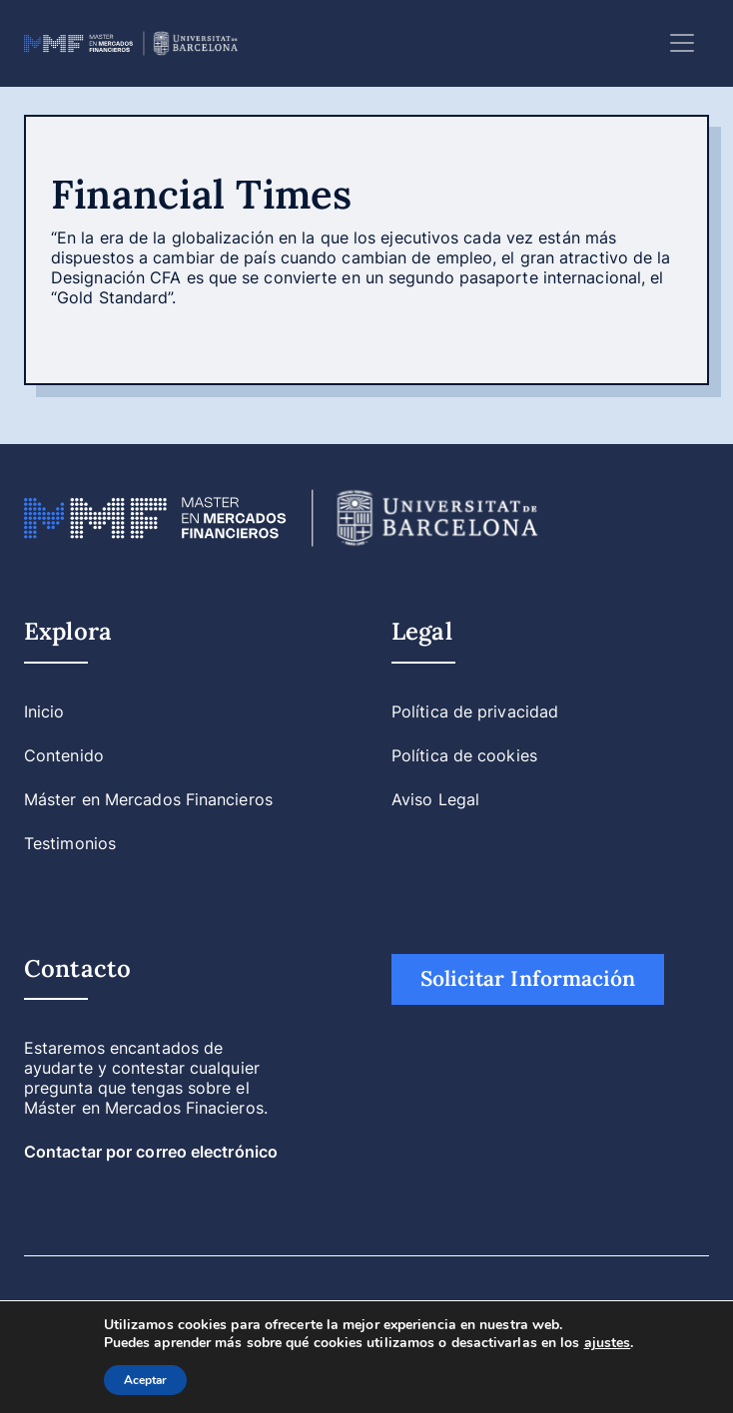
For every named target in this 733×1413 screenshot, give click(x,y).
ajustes (607, 1343)
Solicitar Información (528, 978)
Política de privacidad (474, 711)
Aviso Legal (435, 799)
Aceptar (145, 1380)
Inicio (44, 711)
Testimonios (70, 843)
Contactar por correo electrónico (151, 1152)
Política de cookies (464, 755)
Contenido (64, 755)
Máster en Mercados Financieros (148, 799)
